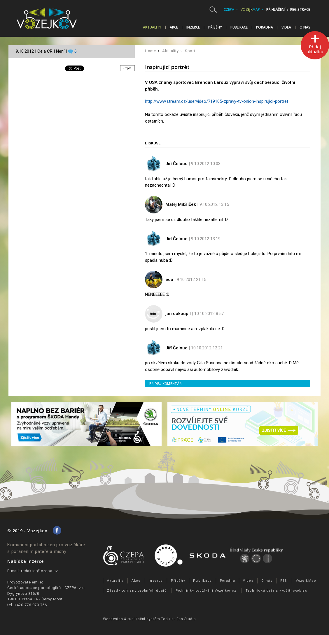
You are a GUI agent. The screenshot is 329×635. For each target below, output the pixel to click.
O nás (305, 27)
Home (150, 51)
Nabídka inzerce (25, 561)
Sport (190, 51)
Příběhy (215, 27)
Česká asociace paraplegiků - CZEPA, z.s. (46, 588)
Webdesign (113, 619)
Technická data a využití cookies (276, 590)
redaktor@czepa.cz (39, 571)
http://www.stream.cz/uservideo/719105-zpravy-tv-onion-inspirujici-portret (216, 101)
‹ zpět (127, 68)
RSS (283, 581)
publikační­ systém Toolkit (150, 619)
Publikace (239, 27)
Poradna (264, 27)
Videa (286, 27)
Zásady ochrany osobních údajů (137, 590)
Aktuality (152, 27)
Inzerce (193, 27)
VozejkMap (306, 581)
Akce (174, 27)
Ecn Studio (186, 619)
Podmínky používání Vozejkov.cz (206, 590)
